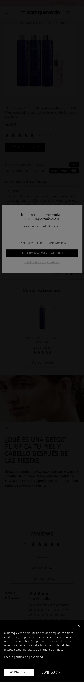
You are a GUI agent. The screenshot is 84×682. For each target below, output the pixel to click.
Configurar (51, 672)
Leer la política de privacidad (23, 657)
